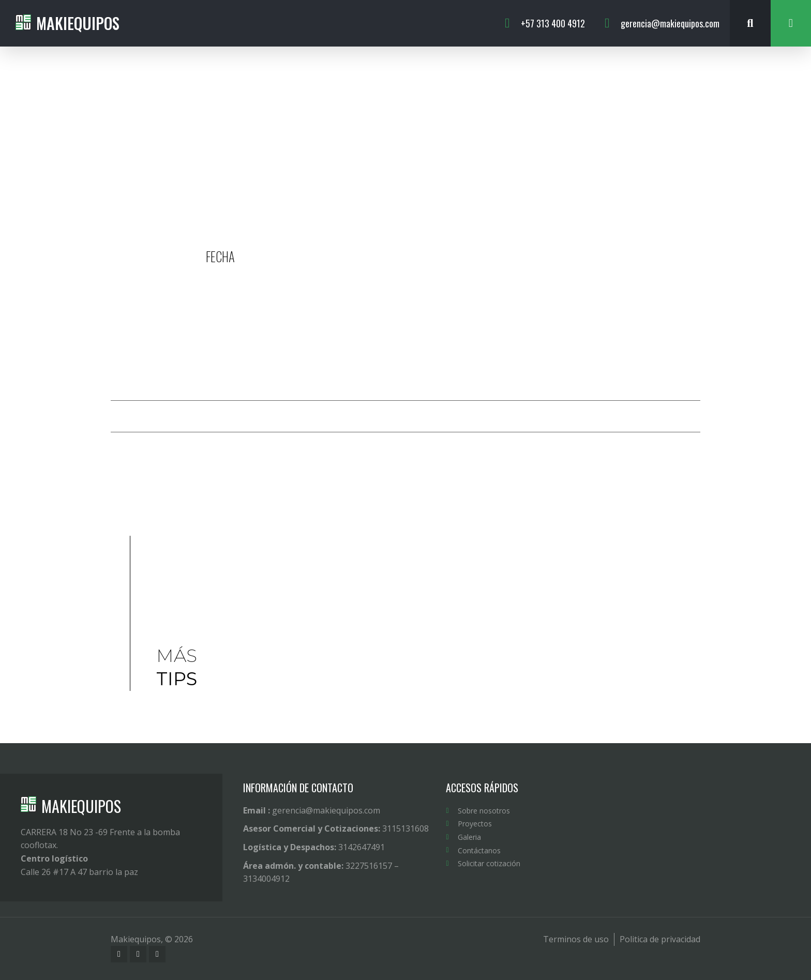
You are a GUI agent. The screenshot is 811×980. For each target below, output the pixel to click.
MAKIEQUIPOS (81, 806)
